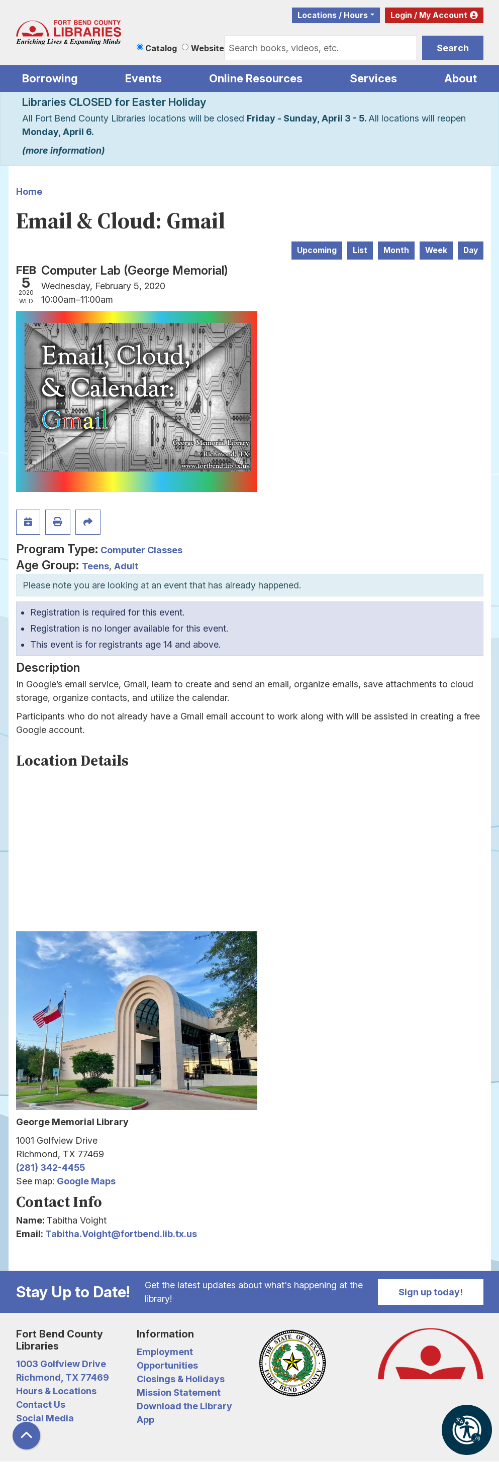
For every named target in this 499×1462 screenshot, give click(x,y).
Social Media (45, 1418)
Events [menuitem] (143, 78)
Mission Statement (179, 1392)
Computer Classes (141, 550)
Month (396, 250)
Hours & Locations (56, 1391)
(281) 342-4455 (50, 1167)
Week (436, 250)
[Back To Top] (26, 1435)
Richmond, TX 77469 (62, 1377)
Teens (95, 566)
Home (29, 191)
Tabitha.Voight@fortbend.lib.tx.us (121, 1234)
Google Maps (86, 1181)
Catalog (161, 48)
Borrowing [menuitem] (50, 78)
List (360, 250)
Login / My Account (428, 15)
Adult (126, 566)
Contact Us (40, 1404)
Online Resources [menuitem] (256, 78)
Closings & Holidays (181, 1379)
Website (207, 48)
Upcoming (317, 250)
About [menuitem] (460, 78)
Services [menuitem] (373, 78)
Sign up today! (430, 1292)
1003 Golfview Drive (61, 1364)
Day (470, 250)
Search (453, 48)
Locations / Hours (332, 15)
